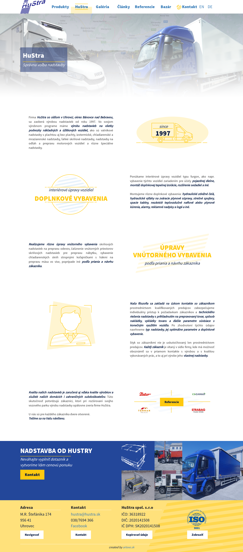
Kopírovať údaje (137, 535)
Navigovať (32, 535)
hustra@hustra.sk (85, 514)
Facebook (79, 525)
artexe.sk (128, 547)
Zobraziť (197, 535)
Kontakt (32, 474)
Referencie (172, 402)
